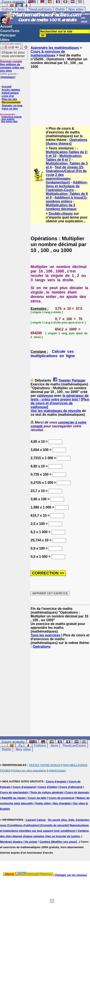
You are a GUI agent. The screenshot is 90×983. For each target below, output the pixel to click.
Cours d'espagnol (24, 787)
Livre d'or (8, 96)
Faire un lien (10, 108)
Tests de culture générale (46, 792)
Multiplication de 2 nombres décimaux (61, 207)
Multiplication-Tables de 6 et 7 (64, 157)
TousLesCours (40, 9)
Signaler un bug (12, 105)
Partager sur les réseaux (71, 875)
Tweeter (64, 380)
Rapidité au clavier (13, 797)
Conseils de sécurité (54, 825)
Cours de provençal (61, 797)
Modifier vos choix (64, 841)
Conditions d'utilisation (23, 825)
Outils (60, 9)
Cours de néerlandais (14, 792)
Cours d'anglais (56, 781)
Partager (79, 380)
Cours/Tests (9, 31)
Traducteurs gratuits (11, 117)
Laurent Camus (36, 819)
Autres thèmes (58, 143)
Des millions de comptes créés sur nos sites (12, 66)
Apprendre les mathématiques (55, 48)
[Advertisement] (60, 93)
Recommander (11, 102)
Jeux (21, 9)
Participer (8, 35)
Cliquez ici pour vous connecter (13, 54)
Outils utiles (43, 803)
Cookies (45, 841)
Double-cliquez (61, 213)
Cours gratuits (13, 742)
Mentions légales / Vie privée (18, 841)
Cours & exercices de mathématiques (48, 53)
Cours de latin (37, 797)
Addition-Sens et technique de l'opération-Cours (67, 186)
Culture (7, 9)
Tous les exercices (45, 635)
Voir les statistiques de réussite (56, 411)
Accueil (6, 26)
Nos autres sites (9, 121)
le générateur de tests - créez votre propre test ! (60, 397)
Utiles (4, 40)
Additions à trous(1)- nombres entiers (66, 199)
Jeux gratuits (7, 119)
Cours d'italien (47, 787)
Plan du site (9, 99)
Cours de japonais (77, 792)
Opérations (78, 140)
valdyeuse (45, 395)
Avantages (8, 77)
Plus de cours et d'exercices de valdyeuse (60, 403)
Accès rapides (10, 89)
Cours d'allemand (70, 787)
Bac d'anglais (62, 803)
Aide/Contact (9, 92)
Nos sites (76, 9)
